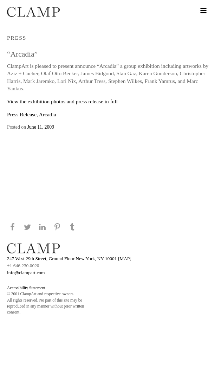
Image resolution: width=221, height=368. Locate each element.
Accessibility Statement (26, 288)
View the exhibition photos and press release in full (62, 101)
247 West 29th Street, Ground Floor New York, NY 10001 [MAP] (69, 258)
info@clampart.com (26, 272)
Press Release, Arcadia (31, 114)
